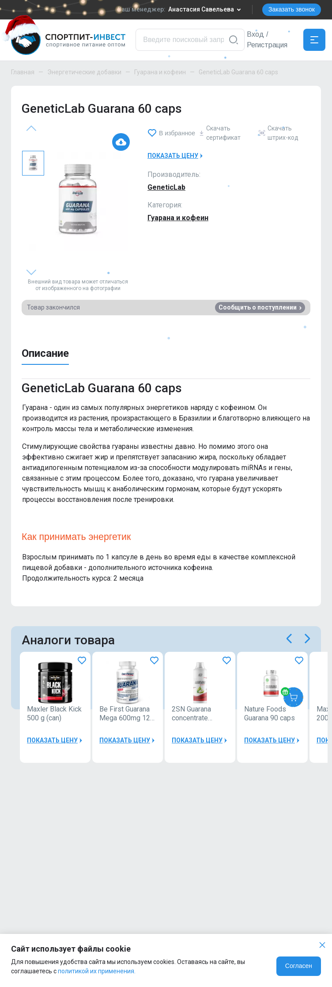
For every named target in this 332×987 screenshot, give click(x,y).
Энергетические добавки (84, 72)
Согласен (298, 965)
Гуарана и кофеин (160, 72)
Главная (22, 72)
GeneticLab (166, 187)
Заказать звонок (291, 9)
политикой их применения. (97, 971)
